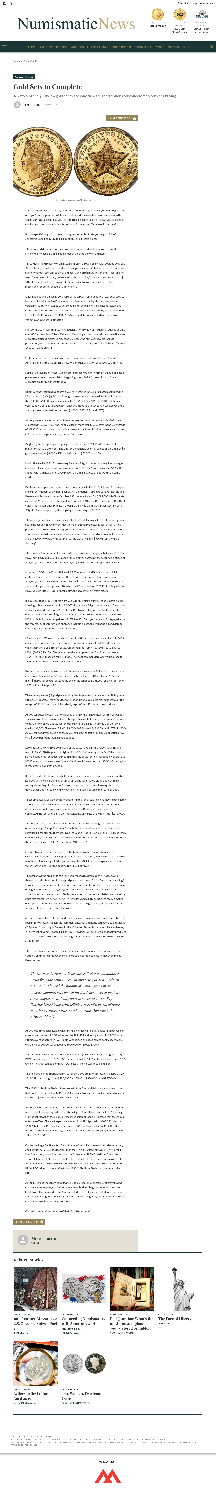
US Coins (62, 47)
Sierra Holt (164, 1323)
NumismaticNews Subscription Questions (105, 1442)
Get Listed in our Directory (121, 1439)
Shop (194, 3)
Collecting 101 (121, 47)
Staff (76, 1439)
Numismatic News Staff (122, 1333)
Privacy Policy (17, 1445)
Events (159, 47)
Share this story (122, 118)
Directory (46, 47)
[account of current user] (4, 46)
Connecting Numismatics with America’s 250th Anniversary (83, 1323)
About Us (25, 1439)
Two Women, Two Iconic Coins (82, 1396)
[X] (11, 3)
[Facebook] (5, 3)
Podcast (173, 47)
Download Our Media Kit (61, 1439)
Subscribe (183, 3)
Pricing (30, 47)
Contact (34, 1439)
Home (17, 61)
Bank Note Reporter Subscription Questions (31, 1442)
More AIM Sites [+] (108, 1462)
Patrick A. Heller (70, 1333)
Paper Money (99, 47)
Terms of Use (31, 1445)
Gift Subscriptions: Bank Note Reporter (152, 1439)
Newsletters (206, 3)
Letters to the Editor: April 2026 (31, 1396)
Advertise (43, 1439)
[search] (212, 47)
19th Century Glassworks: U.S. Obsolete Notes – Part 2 (35, 1323)
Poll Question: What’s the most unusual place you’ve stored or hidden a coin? (131, 1323)
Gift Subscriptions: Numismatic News (69, 1442)
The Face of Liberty (174, 1318)
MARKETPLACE (158, 26)
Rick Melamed (21, 1333)
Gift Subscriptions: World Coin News (142, 1442)
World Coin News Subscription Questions (178, 1442)
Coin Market (143, 47)
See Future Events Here (180, 24)
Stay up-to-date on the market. (202, 30)
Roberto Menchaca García (76, 1403)
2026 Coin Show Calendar (180, 30)
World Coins (79, 47)
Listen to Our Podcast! (202, 24)
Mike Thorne (32, 104)
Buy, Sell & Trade (158, 23)
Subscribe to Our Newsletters (93, 1439)
